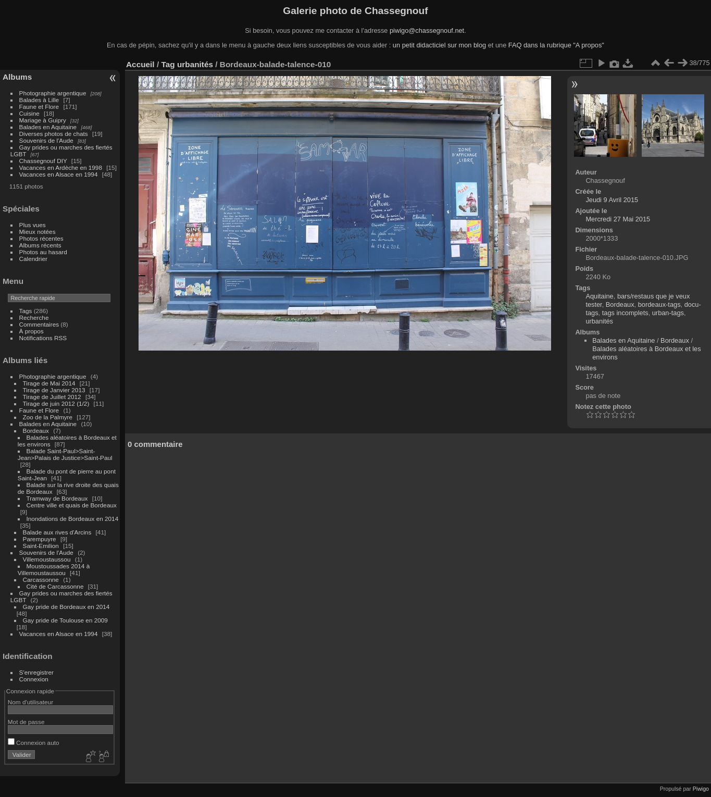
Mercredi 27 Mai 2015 (617, 219)
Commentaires (39, 324)
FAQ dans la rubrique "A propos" (556, 45)
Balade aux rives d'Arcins (57, 532)
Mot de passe (26, 721)
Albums (17, 76)
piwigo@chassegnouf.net (427, 30)
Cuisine (29, 113)
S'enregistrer (36, 672)
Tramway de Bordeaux (57, 498)
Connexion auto (33, 742)
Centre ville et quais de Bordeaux (72, 505)
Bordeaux (36, 430)
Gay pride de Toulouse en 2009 (65, 620)
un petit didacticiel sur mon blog (439, 45)
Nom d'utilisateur (30, 702)
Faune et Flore (39, 106)
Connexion (33, 679)
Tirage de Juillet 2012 (52, 396)
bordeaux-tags (659, 304)
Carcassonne (41, 579)
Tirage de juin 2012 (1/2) (56, 403)
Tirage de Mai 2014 (49, 383)
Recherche (34, 317)
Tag (167, 64)
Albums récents (40, 245)
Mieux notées (37, 231)
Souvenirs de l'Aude (46, 140)
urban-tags (668, 313)
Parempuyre (39, 539)
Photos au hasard (43, 251)
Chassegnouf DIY (43, 160)
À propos (31, 331)
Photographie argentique (52, 93)
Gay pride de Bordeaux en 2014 (66, 606)
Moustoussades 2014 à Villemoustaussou (54, 569)
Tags (25, 310)
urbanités (195, 64)
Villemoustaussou (47, 559)
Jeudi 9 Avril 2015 (611, 200)
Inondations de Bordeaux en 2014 (73, 518)
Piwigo (701, 789)
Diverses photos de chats (53, 133)
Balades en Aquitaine (48, 126)
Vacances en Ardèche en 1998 (60, 167)
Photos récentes (41, 238)
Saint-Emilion (41, 545)
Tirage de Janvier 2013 (54, 390)
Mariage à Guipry (42, 120)
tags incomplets (625, 313)
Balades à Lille (39, 99)
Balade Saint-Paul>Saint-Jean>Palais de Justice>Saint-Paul (65, 454)
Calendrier (33, 258)
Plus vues (32, 224)
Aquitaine (599, 296)
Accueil (140, 64)
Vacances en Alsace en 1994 (58, 174)
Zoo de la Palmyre (47, 417)
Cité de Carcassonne (55, 586)
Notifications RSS (43, 337)
